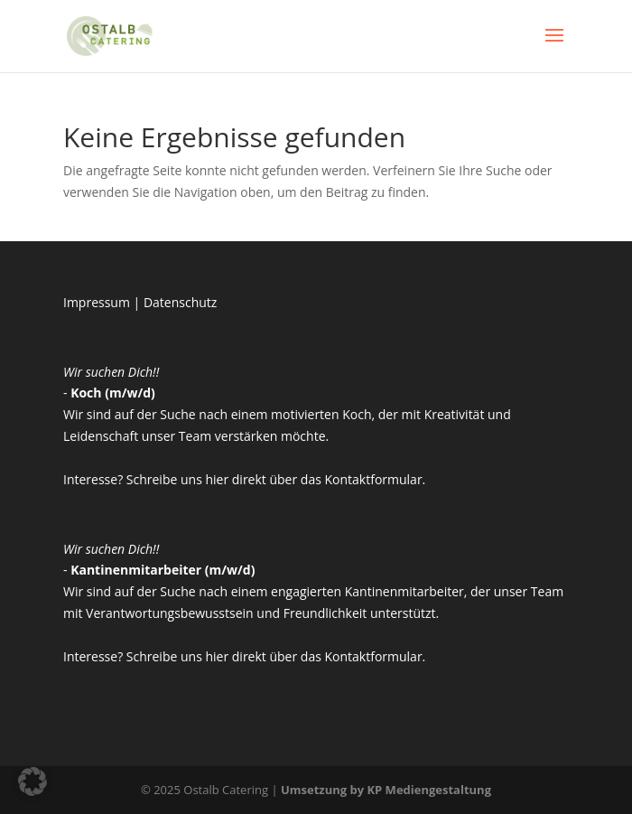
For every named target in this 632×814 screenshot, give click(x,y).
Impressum (96, 302)
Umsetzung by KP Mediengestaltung (386, 789)
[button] (32, 781)
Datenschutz (180, 302)
